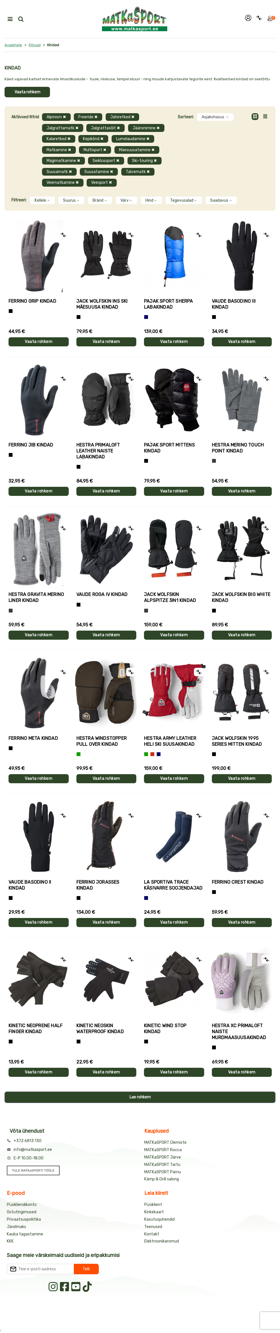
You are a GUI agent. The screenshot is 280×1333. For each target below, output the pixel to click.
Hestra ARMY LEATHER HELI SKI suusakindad (170, 741)
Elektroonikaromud (161, 1241)
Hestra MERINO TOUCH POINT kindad (238, 448)
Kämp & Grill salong (161, 1179)
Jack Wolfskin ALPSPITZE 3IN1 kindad (170, 597)
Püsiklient (153, 1204)
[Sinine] (146, 317)
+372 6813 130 (27, 1140)
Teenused (153, 1226)
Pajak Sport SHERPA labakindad (168, 304)
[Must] (78, 317)
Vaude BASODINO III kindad (234, 304)
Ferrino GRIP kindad (32, 301)
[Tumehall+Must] (11, 311)
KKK (10, 1241)
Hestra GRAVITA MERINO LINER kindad (36, 597)
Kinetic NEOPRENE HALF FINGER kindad (35, 1028)
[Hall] (214, 461)
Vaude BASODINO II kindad (30, 885)
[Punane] (152, 754)
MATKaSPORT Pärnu (162, 1172)
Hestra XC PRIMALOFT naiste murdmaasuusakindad (239, 1031)
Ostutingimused (21, 1212)
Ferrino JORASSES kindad (98, 885)
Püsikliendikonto (22, 1204)
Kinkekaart (154, 1212)
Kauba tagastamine (25, 1234)
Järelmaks (16, 1226)
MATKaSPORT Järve (162, 1157)
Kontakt (151, 1234)
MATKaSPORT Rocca (163, 1149)
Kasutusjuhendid (159, 1219)
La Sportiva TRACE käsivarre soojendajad (173, 885)
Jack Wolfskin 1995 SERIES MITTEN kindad (237, 741)
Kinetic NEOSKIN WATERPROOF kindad (100, 1028)
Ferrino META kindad (33, 738)
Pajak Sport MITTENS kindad (169, 448)
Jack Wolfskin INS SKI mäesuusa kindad (102, 304)
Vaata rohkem (27, 92)
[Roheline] (78, 754)
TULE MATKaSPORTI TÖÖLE (33, 1170)
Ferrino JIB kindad (31, 445)
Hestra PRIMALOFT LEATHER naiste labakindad (98, 451)
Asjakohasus (215, 117)
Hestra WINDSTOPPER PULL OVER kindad (101, 741)
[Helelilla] (214, 1047)
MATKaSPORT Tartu (162, 1164)
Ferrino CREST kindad (238, 882)
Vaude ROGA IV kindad (102, 594)
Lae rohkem (140, 1097)
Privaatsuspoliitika (24, 1219)
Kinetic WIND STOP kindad (165, 1028)
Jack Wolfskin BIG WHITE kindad (241, 597)
